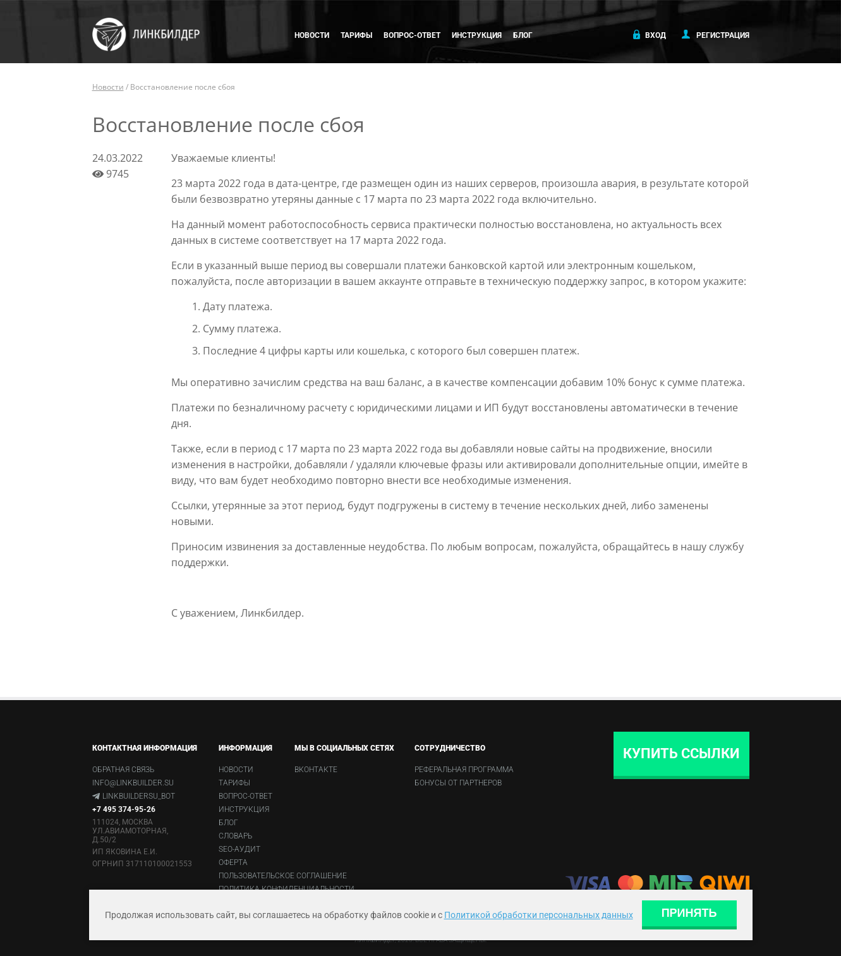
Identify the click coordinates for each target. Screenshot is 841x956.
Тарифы (356, 35)
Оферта (233, 862)
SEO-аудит (239, 849)
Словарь (235, 836)
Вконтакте (315, 769)
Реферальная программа (464, 769)
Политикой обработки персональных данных (538, 915)
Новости (311, 35)
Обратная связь (123, 769)
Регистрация (715, 35)
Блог (523, 35)
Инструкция (477, 35)
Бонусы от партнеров (458, 782)
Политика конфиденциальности (286, 889)
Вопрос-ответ (412, 35)
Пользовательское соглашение (283, 875)
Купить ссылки (681, 753)
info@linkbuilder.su (133, 782)
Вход (648, 35)
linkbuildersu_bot (138, 796)
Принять (689, 913)
